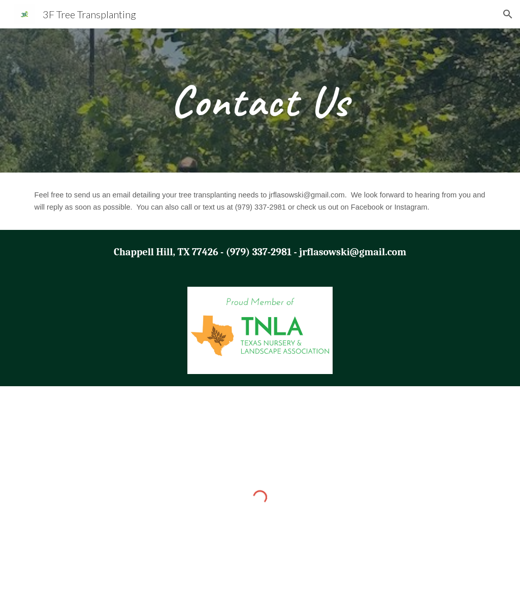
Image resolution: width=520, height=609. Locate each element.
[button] (508, 14)
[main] (260, 100)
